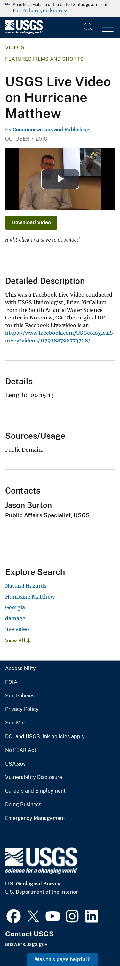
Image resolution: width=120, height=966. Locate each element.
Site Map (16, 723)
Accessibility (20, 668)
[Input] (74, 27)
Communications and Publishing (51, 130)
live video (17, 629)
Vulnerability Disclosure (33, 777)
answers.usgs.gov (26, 944)
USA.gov (15, 764)
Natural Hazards (25, 586)
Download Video (31, 223)
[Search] (89, 27)
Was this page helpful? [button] (62, 959)
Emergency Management (35, 818)
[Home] (24, 32)
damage (15, 618)
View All (17, 641)
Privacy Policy (22, 709)
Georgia (15, 607)
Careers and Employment (35, 791)
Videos (14, 48)
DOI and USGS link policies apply (45, 736)
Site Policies (20, 696)
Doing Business (23, 805)
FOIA (11, 682)
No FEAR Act (20, 750)
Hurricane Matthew (30, 596)
